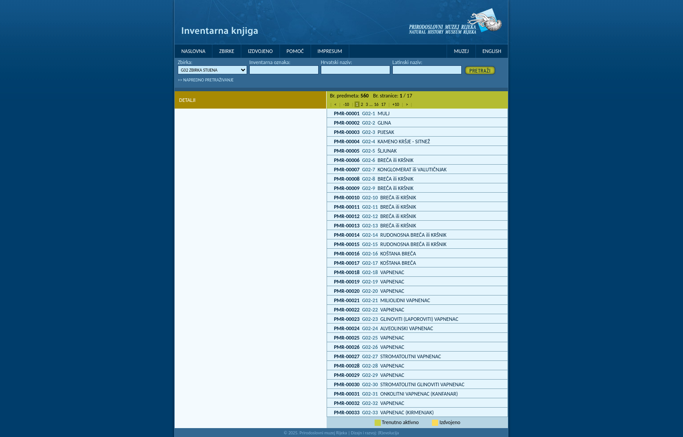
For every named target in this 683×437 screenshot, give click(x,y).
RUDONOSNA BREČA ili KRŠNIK (390, 235)
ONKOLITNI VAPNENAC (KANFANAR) (396, 394)
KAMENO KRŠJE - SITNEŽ (382, 141)
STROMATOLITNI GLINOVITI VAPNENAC (399, 384)
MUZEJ (461, 51)
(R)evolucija (388, 433)
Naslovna (193, 51)
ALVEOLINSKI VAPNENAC (383, 328)
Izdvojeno (260, 51)
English (492, 51)
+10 (395, 104)
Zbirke (226, 51)
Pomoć (295, 51)
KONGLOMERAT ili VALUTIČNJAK (390, 169)
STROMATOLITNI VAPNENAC (387, 356)
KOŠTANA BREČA (375, 254)
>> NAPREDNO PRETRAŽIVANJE (206, 80)
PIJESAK (364, 132)
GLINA (362, 123)
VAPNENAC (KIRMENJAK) (384, 412)
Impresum (330, 51)
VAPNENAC (369, 272)
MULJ (361, 113)
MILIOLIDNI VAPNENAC (382, 300)
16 (376, 104)
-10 (346, 104)
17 (383, 104)
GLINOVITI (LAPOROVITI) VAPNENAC (396, 319)
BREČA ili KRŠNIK (373, 160)
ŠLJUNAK (365, 151)
